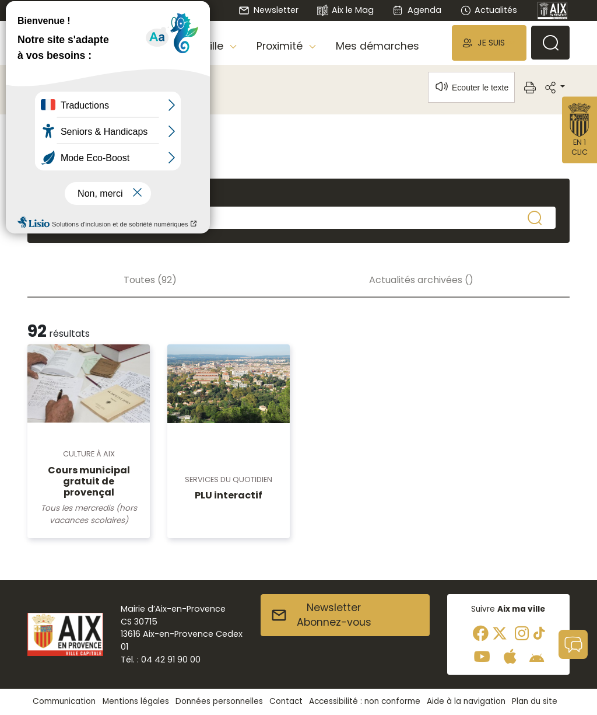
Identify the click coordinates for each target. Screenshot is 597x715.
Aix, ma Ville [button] (195, 46)
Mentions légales (136, 701)
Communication (64, 701)
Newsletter (268, 10)
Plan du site (534, 701)
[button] (489, 43)
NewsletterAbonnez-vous (321, 615)
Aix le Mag (345, 10)
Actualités (488, 10)
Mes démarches (377, 46)
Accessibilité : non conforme (364, 701)
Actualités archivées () (421, 280)
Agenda (416, 10)
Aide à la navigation (466, 701)
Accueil (47, 84)
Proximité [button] (281, 46)
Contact (286, 701)
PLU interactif (228, 495)
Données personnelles (219, 701)
